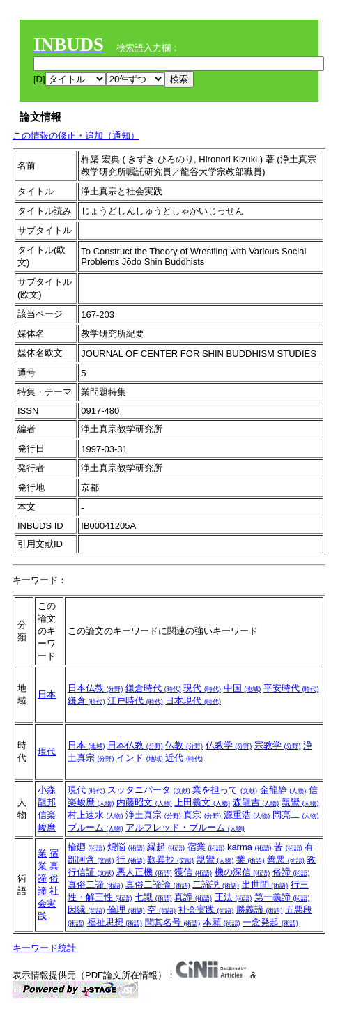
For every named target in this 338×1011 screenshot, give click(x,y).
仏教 (184, 745)
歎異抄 (170, 859)
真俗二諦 (95, 884)
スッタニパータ (148, 790)
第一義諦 (282, 897)
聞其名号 (173, 922)
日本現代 (193, 700)
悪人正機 (144, 872)
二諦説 (215, 884)
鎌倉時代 (153, 688)
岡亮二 (295, 815)
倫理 (126, 909)
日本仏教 (95, 688)
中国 (242, 688)
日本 (47, 694)
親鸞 (300, 802)
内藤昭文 (144, 802)
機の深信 (242, 872)
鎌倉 (86, 700)
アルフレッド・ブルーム (185, 827)
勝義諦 (259, 909)
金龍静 (283, 790)
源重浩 (247, 815)
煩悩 (126, 847)
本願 (221, 922)
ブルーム (95, 827)
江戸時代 (135, 700)
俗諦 (291, 872)
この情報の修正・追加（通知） (76, 135)
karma (249, 847)
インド (139, 758)
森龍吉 (256, 802)
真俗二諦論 (157, 884)
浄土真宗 (153, 815)
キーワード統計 (44, 948)
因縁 (86, 909)
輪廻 (86, 847)
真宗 (202, 815)
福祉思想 (115, 922)
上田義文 (202, 802)
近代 (184, 758)
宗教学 (277, 745)
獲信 (193, 872)
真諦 (193, 897)
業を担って (224, 790)
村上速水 (95, 815)
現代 (202, 688)
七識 (153, 897)
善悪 (286, 859)
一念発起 (270, 922)
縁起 (166, 847)
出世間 (265, 884)
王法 (233, 897)
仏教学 (229, 745)
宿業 (206, 847)
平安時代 (291, 688)
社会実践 (48, 903)
